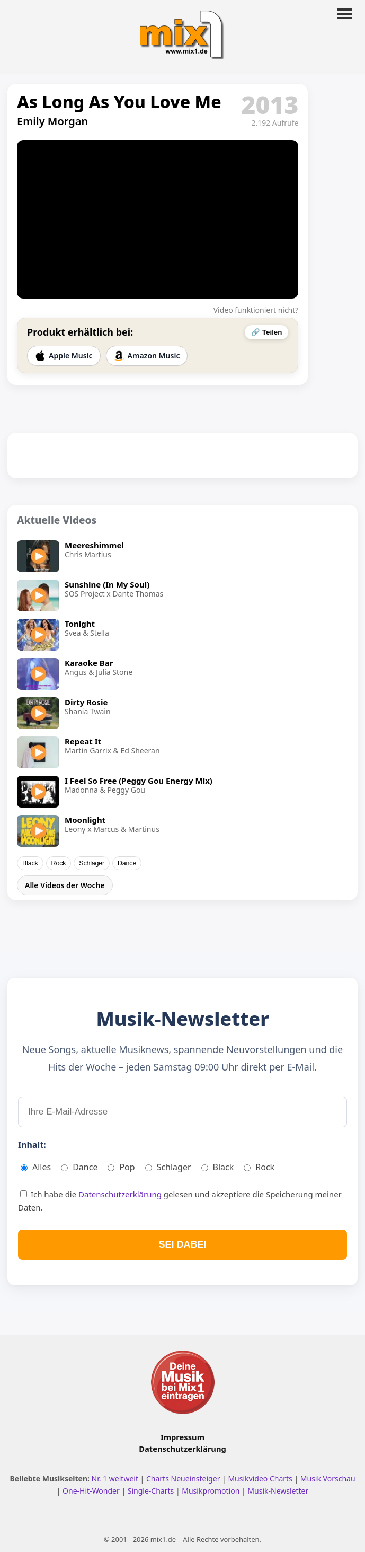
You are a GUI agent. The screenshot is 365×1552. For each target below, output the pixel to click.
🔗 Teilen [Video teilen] (266, 332)
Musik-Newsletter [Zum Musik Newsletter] (277, 1491)
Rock (58, 863)
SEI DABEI (182, 1244)
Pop (121, 1167)
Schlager (91, 863)
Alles (36, 1167)
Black (30, 863)
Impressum (182, 1437)
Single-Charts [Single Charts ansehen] (152, 1491)
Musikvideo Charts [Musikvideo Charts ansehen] (261, 1479)
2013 (270, 104)
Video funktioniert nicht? (256, 310)
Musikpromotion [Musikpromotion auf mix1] (212, 1491)
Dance (127, 863)
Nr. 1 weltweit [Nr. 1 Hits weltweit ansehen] (116, 1479)
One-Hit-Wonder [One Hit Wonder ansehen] (92, 1491)
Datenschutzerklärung (121, 1194)
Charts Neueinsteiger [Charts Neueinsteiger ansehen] (184, 1479)
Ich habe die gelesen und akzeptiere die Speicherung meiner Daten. (180, 1201)
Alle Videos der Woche (65, 885)
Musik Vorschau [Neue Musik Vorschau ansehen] (327, 1479)
